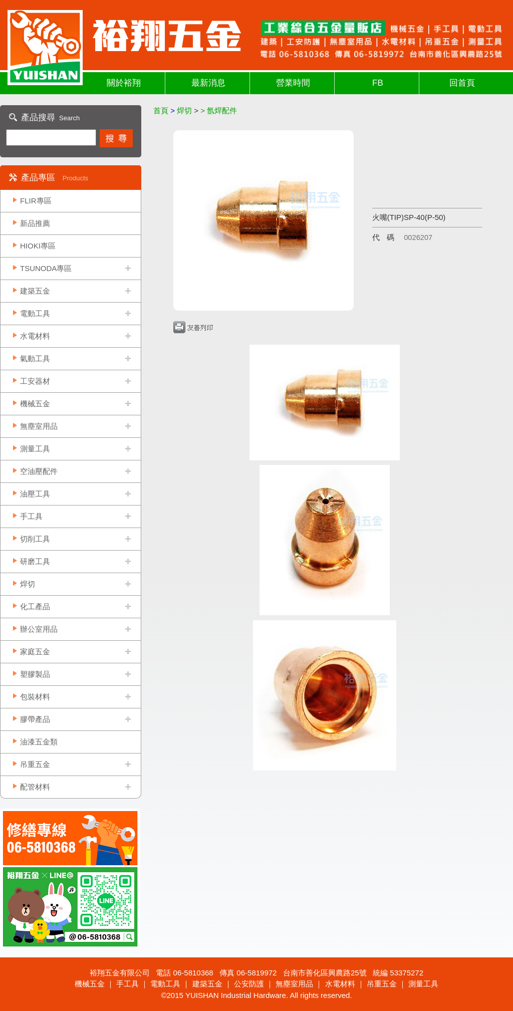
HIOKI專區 (38, 245)
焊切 (27, 584)
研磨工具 (35, 561)
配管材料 (35, 787)
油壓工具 (35, 493)
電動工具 (35, 313)
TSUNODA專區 (46, 268)
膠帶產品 (35, 719)
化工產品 (35, 606)
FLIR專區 (36, 200)
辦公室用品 (39, 629)
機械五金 (35, 403)
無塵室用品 (39, 426)
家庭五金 (35, 651)
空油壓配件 (39, 471)
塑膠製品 (35, 674)
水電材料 (35, 336)
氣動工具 (35, 358)
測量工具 (35, 448)
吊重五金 (35, 764)
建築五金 (35, 291)
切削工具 (35, 539)
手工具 (31, 516)
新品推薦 (35, 223)
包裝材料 (35, 696)
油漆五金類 (39, 741)
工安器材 (35, 381)
